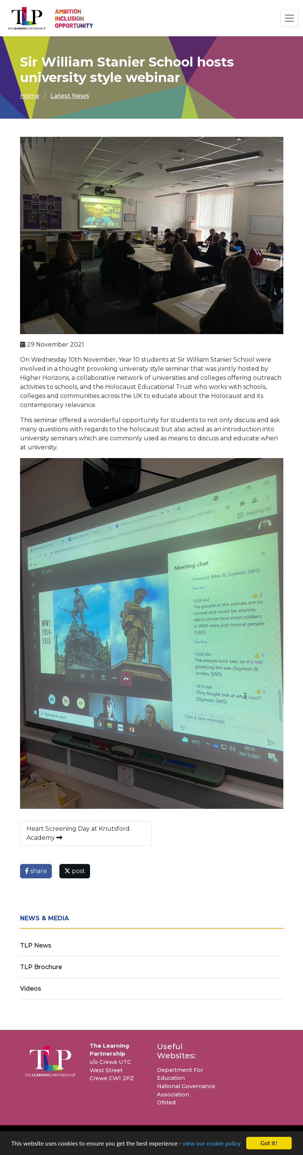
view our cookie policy (212, 1144)
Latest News (69, 95)
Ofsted (166, 1102)
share (36, 871)
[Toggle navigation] (289, 18)
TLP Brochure (41, 967)
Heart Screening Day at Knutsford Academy (78, 833)
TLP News (35, 945)
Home (29, 95)
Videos (30, 988)
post (74, 871)
